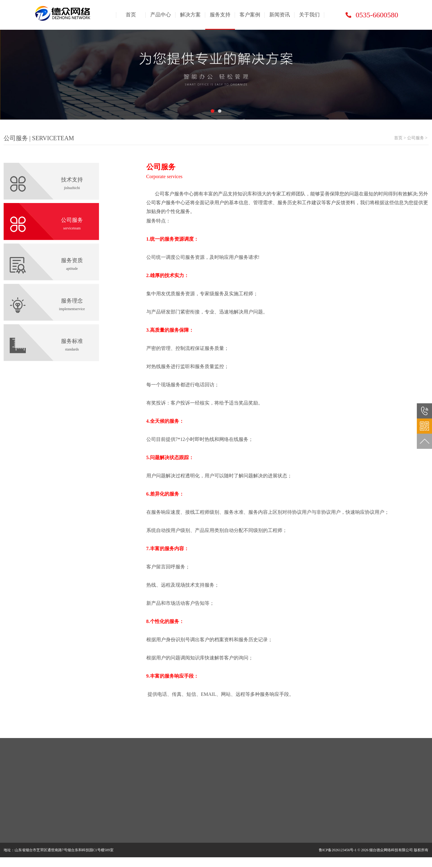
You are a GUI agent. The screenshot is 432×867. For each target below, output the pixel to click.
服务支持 (220, 15)
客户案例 (250, 15)
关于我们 (309, 15)
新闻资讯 (279, 15)
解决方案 (190, 15)
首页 (131, 15)
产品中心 (160, 15)
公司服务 (415, 138)
